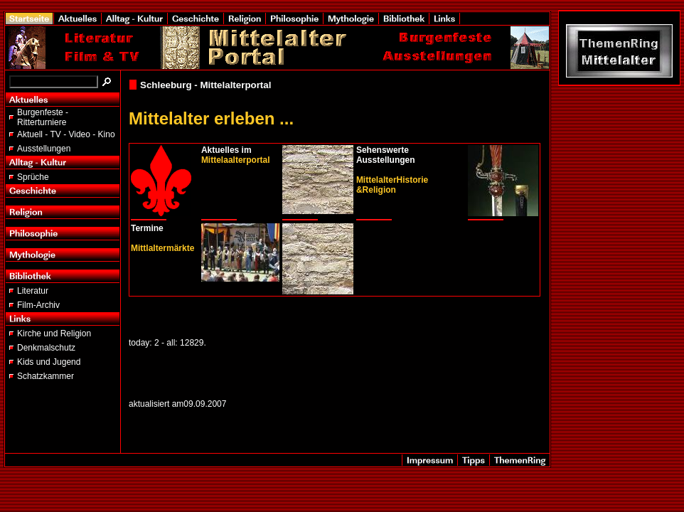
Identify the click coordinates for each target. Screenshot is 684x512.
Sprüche (33, 177)
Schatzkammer (45, 376)
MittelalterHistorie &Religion (392, 185)
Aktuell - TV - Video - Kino (66, 134)
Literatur (32, 291)
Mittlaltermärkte (162, 248)
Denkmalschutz (46, 348)
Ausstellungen (43, 149)
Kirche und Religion (54, 333)
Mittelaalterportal (235, 160)
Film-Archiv (38, 305)
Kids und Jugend (48, 362)
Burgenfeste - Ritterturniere (42, 117)
